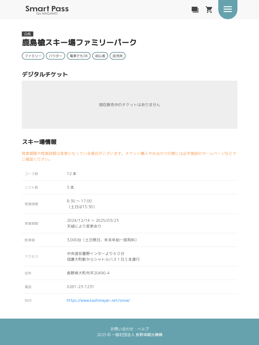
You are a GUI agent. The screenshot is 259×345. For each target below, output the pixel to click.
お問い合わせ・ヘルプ (129, 329)
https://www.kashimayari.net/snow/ (98, 300)
